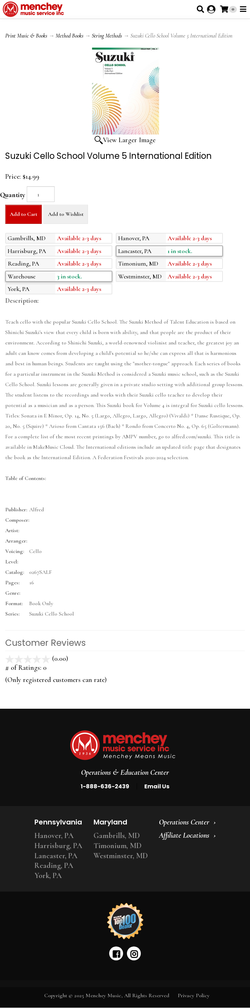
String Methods (107, 35)
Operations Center (184, 822)
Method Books (69, 35)
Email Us (156, 786)
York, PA (48, 875)
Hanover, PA (54, 835)
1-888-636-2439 (105, 786)
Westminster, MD (121, 855)
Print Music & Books (26, 35)
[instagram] (134, 953)
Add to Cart (23, 214)
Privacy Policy (194, 995)
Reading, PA (53, 865)
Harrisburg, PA (58, 845)
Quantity (12, 195)
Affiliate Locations (184, 835)
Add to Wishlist (65, 214)
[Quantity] (41, 194)
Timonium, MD (118, 845)
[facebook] (116, 953)
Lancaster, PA (56, 855)
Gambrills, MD (117, 835)
